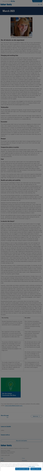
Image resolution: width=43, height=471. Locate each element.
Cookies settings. (31, 468)
